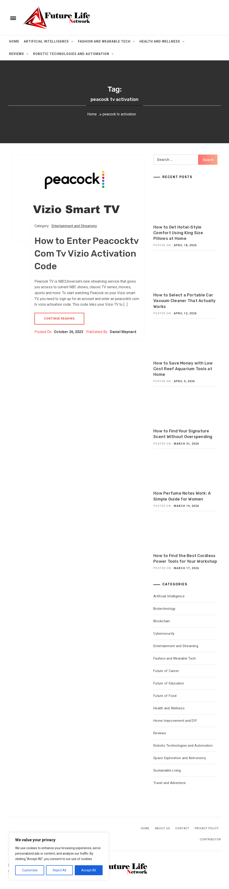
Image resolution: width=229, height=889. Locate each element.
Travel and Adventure (169, 783)
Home (14, 41)
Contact (182, 828)
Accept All (88, 870)
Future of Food (165, 696)
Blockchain (161, 621)
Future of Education (168, 683)
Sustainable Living (167, 770)
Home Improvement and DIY (175, 721)
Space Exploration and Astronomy (179, 758)
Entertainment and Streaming (74, 226)
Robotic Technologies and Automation (73, 54)
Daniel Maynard (123, 332)
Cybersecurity (163, 634)
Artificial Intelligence (48, 41)
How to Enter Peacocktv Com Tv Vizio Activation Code (86, 254)
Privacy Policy (207, 828)
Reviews (19, 54)
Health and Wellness (162, 41)
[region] (59, 856)
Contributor (210, 839)
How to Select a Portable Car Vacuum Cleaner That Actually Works (184, 301)
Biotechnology (164, 609)
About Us (162, 828)
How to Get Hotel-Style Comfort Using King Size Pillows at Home (178, 233)
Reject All (59, 870)
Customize (30, 870)
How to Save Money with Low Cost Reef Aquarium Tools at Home (183, 369)
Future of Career (166, 671)
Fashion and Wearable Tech (106, 41)
